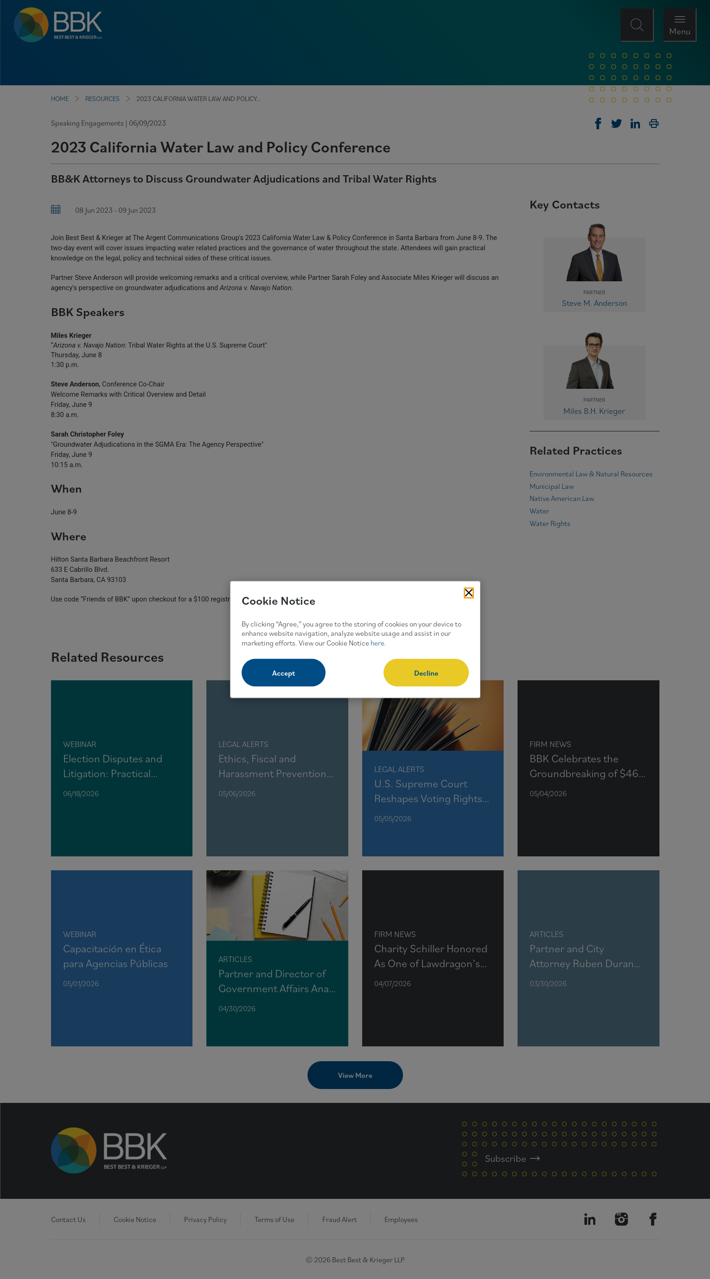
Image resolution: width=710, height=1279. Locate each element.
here (377, 642)
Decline (426, 672)
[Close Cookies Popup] (469, 593)
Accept (283, 672)
